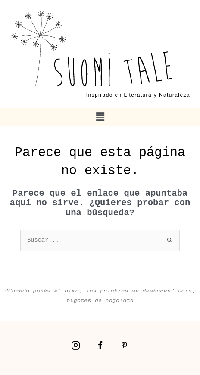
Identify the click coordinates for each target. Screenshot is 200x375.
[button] (100, 117)
